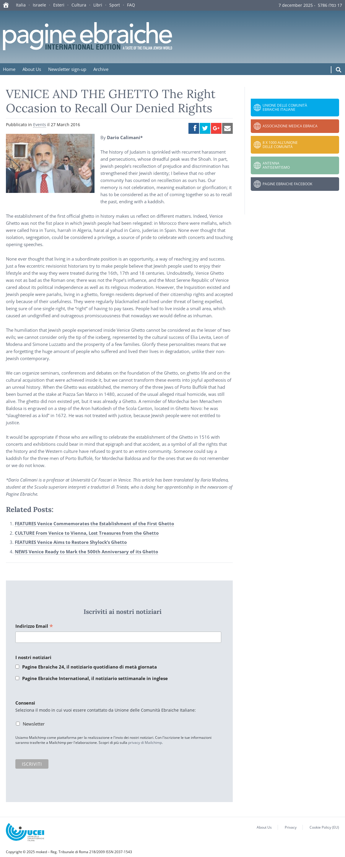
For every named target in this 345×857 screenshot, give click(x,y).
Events (39, 124)
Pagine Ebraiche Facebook (287, 183)
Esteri (58, 5)
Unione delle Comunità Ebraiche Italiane (285, 107)
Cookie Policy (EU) (324, 827)
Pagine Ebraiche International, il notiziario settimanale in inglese (95, 678)
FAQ (131, 5)
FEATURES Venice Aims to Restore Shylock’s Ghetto (71, 542)
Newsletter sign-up (67, 69)
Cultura (78, 5)
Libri (97, 5)
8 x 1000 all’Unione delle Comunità (280, 144)
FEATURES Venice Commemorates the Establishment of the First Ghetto (94, 523)
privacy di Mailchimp (145, 742)
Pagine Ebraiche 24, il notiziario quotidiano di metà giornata (89, 667)
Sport (114, 5)
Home (9, 69)
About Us (31, 69)
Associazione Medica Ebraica (290, 126)
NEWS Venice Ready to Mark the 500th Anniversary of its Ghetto (86, 551)
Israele (39, 5)
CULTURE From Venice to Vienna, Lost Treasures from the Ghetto (87, 533)
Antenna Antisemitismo (276, 165)
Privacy (291, 827)
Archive (100, 69)
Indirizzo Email (34, 626)
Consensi (25, 703)
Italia (21, 5)
